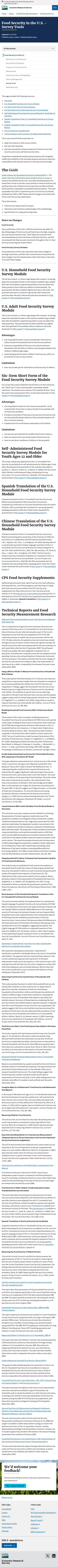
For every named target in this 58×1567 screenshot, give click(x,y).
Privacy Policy (7, 1527)
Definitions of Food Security (16, 59)
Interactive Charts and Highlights (18, 75)
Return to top (7, 1497)
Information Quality (9, 1523)
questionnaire (37, 1208)
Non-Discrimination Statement (43, 1512)
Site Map (5, 1531)
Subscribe (8, 1545)
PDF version (17, 329)
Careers (4, 1512)
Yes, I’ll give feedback (15, 1486)
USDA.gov (34, 1524)
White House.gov (37, 1532)
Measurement (11, 71)
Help (4, 1520)
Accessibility (6, 1509)
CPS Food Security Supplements (17, 131)
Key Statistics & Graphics (15, 63)
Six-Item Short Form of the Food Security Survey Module (26, 110)
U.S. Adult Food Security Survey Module (19, 107)
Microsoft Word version (20, 298)
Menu (55, 8)
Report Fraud (36, 1520)
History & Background (14, 79)
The (8, 101)
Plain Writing (35, 1516)
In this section (10, 48)
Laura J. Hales (14, 37)
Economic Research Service (20, 7)
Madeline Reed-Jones (29, 37)
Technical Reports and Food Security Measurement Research (27, 134)
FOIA (32, 1509)
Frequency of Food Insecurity (16, 67)
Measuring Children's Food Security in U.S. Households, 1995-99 (26, 1335)
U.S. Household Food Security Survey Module (21, 104)
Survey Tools (11, 83)
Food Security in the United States (29, 593)
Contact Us (6, 1516)
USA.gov (34, 1528)
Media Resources (12, 87)
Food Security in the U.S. (14, 55)
